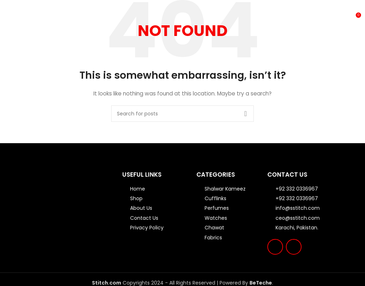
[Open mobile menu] (6, 18)
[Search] (182, 113)
